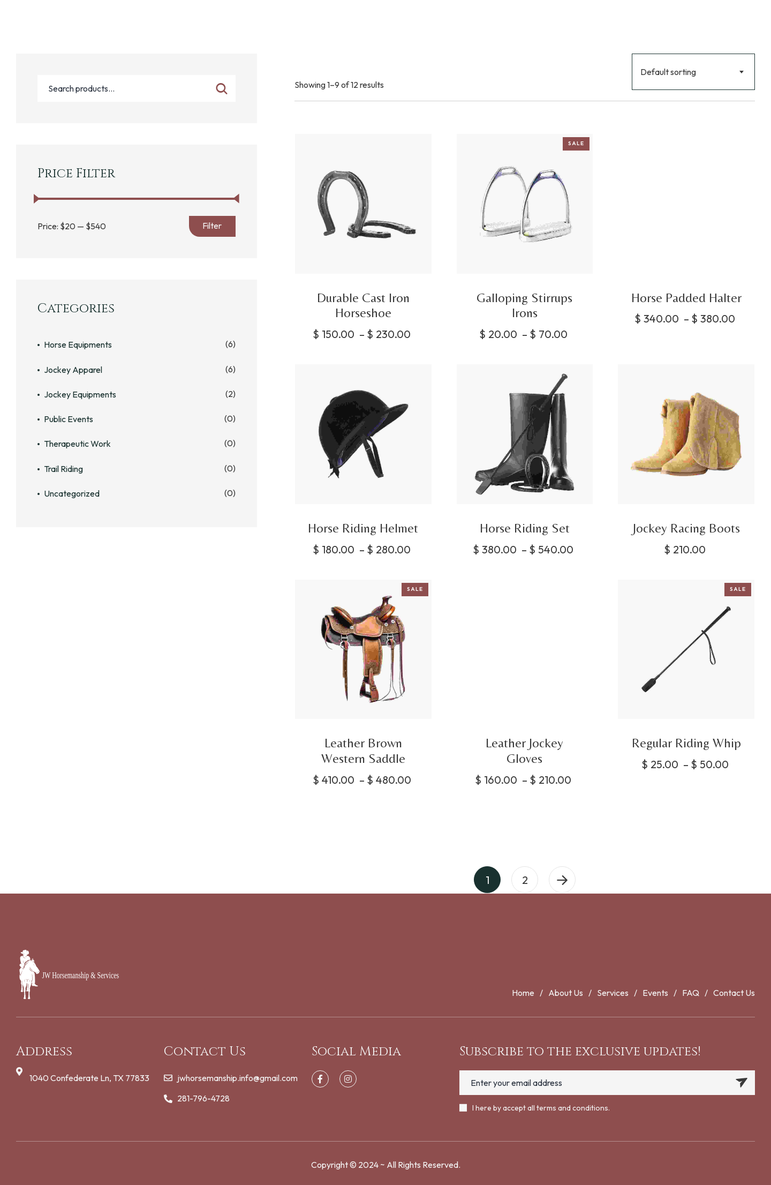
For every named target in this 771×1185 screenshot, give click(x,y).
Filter (212, 225)
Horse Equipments (78, 344)
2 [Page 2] (525, 880)
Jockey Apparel (73, 369)
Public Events (68, 419)
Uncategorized (72, 493)
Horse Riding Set (525, 528)
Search (222, 88)
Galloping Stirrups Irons (524, 305)
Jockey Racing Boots (686, 528)
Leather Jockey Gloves (524, 751)
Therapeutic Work (77, 443)
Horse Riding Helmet (363, 528)
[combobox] (693, 72)
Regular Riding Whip (686, 743)
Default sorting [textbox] (668, 71)
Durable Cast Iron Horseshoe (363, 305)
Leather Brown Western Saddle (363, 751)
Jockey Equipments (80, 394)
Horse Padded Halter (686, 297)
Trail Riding (63, 468)
